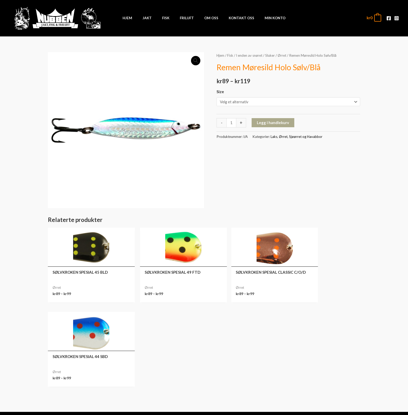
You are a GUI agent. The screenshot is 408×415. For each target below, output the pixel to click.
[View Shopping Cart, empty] (373, 17)
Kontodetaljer (321, 391)
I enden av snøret (250, 55)
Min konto (321, 358)
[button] (195, 60)
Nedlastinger (321, 375)
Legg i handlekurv (273, 122)
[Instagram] (396, 18)
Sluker (272, 55)
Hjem (220, 55)
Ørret (284, 55)
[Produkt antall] (231, 123)
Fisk (230, 55)
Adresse (321, 383)
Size (220, 91)
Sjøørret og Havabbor (306, 137)
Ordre (321, 367)
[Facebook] (388, 18)
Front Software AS (120, 407)
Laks (274, 137)
